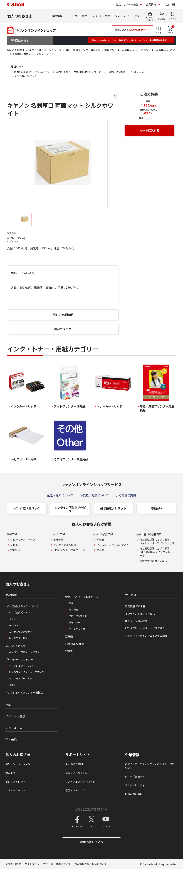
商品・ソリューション (17, 764)
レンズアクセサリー (19, 638)
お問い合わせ (13, 864)
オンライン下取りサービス (70, 509)
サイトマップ (32, 864)
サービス (72, 16)
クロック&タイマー (79, 616)
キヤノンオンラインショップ (45, 50)
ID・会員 (11, 739)
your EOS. (16, 550)
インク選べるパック (25, 76)
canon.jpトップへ (91, 842)
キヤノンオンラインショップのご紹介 (146, 635)
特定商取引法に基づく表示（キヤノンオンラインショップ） (158, 541)
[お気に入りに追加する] (115, 96)
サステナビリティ (135, 785)
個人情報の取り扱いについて (90, 864)
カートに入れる (149, 130)
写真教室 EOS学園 (135, 606)
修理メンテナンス (75, 790)
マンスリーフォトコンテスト (113, 544)
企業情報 (132, 754)
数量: (141, 118)
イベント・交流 (101, 16)
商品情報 (57, 16)
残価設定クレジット (113, 508)
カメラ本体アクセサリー (21, 631)
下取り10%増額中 (117, 72)
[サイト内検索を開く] (167, 4)
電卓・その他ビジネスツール (81, 597)
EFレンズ (13, 625)
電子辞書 (73, 609)
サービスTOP (57, 534)
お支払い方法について (94, 495)
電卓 (71, 603)
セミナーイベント (15, 790)
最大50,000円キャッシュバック (32, 72)
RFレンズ (138, 72)
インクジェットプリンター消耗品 (24, 692)
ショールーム (122, 16)
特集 (84, 16)
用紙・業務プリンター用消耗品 (82, 50)
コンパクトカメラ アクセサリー (25, 652)
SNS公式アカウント (91, 809)
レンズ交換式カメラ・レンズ (21, 606)
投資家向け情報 (133, 794)
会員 (137, 16)
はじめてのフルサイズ (22, 539)
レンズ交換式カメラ (19, 612)
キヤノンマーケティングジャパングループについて (149, 766)
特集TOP (12, 534)
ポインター (74, 622)
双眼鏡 (69, 636)
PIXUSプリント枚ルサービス (69, 550)
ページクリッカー (78, 629)
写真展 (100, 539)
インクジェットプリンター (23, 665)
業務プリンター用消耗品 (118, 50)
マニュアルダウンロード (79, 773)
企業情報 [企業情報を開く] (151, 4)
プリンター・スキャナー (19, 659)
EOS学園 (58, 539)
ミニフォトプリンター (20, 678)
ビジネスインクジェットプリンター (27, 672)
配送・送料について (60, 495)
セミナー (102, 550)
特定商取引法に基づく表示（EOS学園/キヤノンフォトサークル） (157, 552)
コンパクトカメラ (15, 645)
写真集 (69, 651)
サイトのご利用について (57, 864)
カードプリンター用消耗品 (151, 50)
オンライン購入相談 (64, 544)
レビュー (15, 544)
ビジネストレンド (15, 781)
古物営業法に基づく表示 (153, 561)
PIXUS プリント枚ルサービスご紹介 (145, 628)
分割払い (156, 508)
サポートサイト (77, 754)
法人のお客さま (17, 754)
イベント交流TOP (103, 534)
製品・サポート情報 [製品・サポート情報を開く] (127, 4)
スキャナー (15, 685)
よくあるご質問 (126, 495)
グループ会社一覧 (135, 776)
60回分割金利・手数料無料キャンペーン (78, 72)
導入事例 (10, 773)
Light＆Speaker (74, 644)
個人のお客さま (19, 16)
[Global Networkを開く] (174, 4)
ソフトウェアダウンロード (80, 781)
